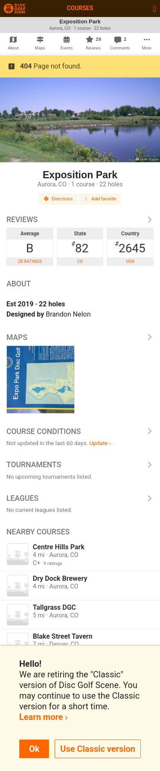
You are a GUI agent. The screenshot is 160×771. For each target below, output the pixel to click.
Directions (58, 199)
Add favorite (99, 199)
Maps (80, 337)
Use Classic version (97, 749)
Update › (100, 443)
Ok (34, 749)
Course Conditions (80, 431)
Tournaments (80, 464)
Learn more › (43, 717)
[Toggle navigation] (155, 8)
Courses (80, 8)
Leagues (80, 498)
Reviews (80, 219)
